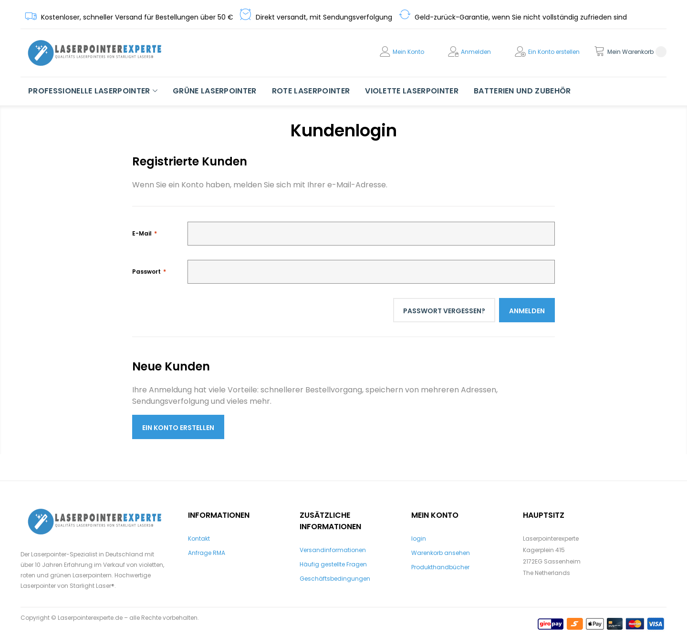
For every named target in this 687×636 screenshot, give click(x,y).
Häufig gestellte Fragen (333, 564)
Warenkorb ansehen (440, 553)
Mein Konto (408, 52)
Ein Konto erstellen (554, 52)
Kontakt (199, 538)
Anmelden (476, 52)
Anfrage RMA (206, 553)
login (418, 538)
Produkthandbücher (440, 567)
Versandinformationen (333, 550)
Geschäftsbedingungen (335, 578)
